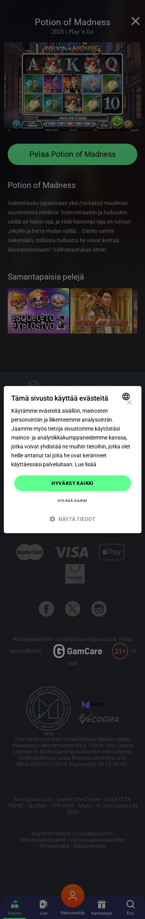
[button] (72, 518)
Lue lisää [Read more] (85, 465)
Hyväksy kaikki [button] (72, 483)
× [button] (129, 403)
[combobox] (127, 396)
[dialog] (72, 459)
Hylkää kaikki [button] (72, 501)
